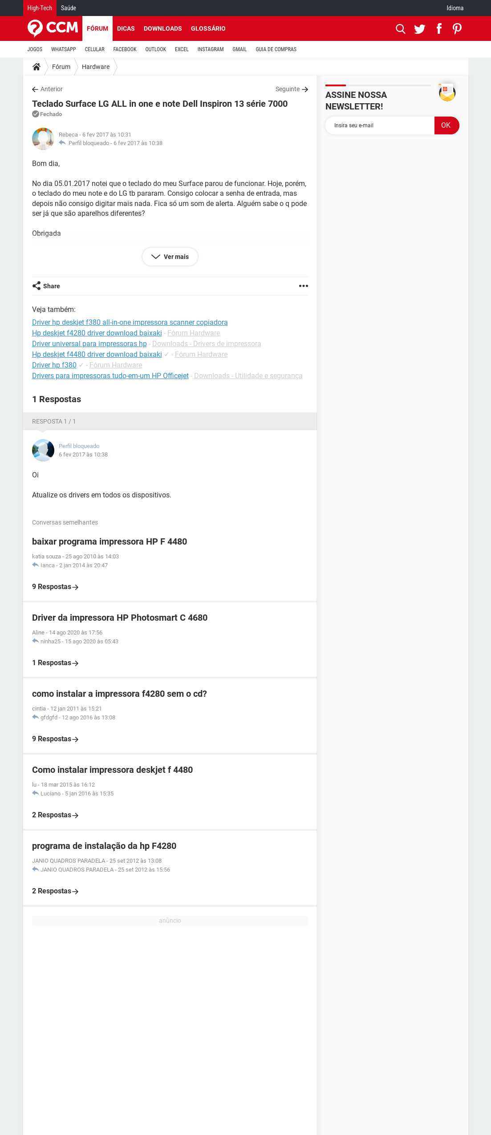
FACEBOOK (125, 49)
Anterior (52, 89)
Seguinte (288, 89)
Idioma (455, 8)
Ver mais (175, 256)
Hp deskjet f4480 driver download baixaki (97, 354)
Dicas (126, 28)
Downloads (163, 28)
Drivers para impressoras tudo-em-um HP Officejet (110, 376)
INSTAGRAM (211, 49)
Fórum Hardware (193, 333)
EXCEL (182, 49)
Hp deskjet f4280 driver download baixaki (97, 333)
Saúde (68, 8)
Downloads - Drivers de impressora (206, 343)
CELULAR (95, 49)
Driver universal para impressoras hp (89, 343)
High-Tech (40, 8)
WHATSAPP (63, 49)
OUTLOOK (155, 49)
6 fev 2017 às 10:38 (138, 143)
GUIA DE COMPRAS (276, 49)
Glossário (208, 28)
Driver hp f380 (54, 365)
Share (51, 286)
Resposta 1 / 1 (54, 421)
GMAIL (240, 49)
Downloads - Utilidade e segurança (248, 376)
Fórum (97, 28)
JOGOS (35, 49)
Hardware (96, 66)
